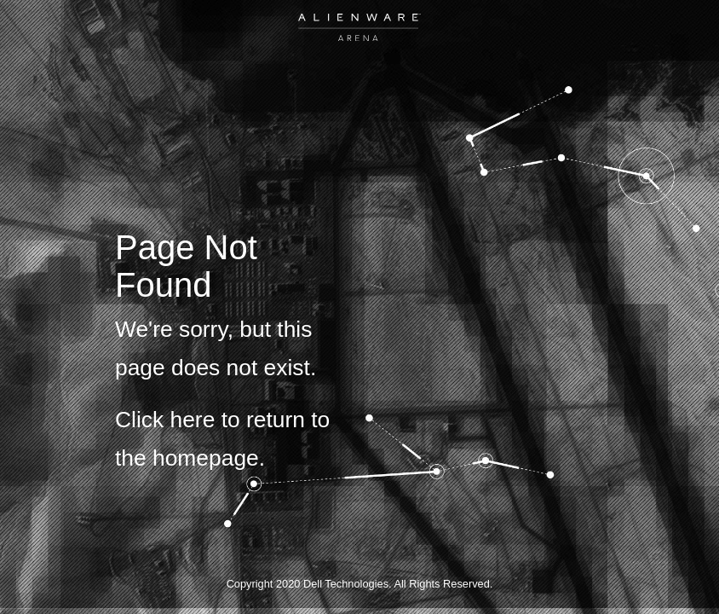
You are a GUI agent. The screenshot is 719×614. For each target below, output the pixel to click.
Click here (165, 419)
